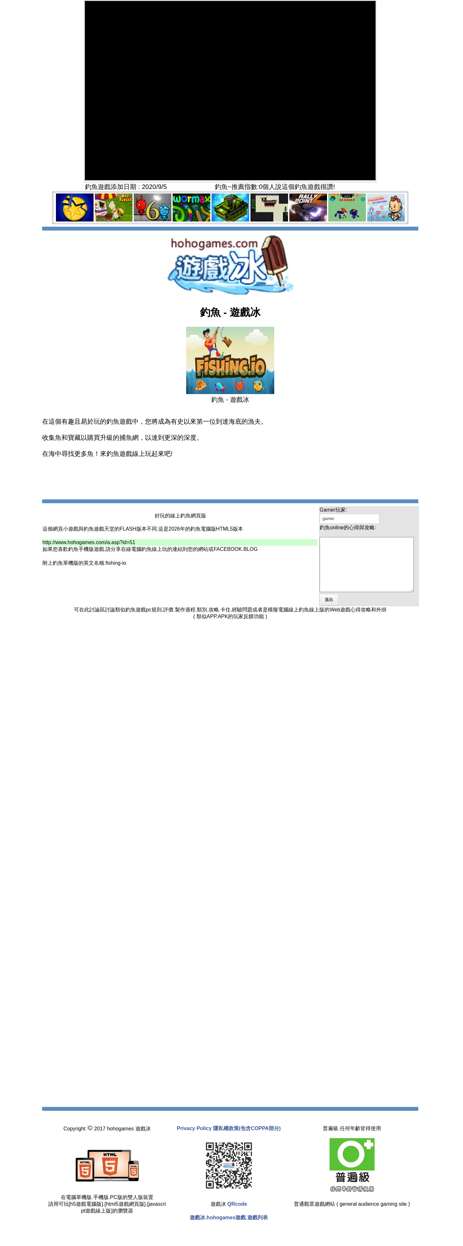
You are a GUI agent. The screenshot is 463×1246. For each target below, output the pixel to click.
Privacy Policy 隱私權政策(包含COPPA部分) (229, 1139)
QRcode (237, 1214)
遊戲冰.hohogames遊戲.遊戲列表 (229, 1228)
